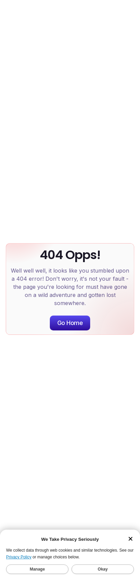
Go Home (70, 322)
